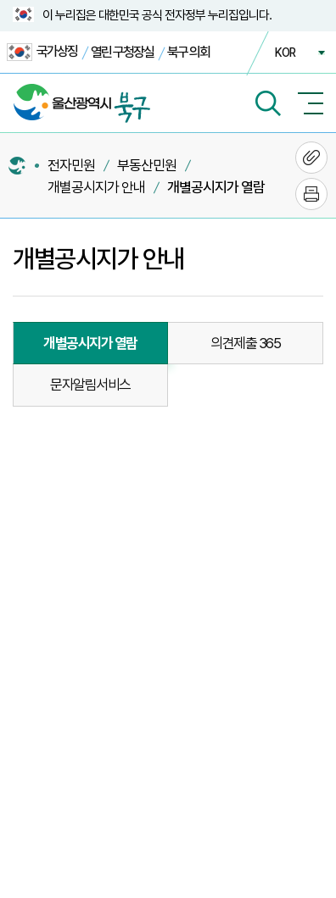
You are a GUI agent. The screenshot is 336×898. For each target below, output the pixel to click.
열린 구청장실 (122, 52)
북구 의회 (188, 52)
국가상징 (42, 52)
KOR (285, 52)
